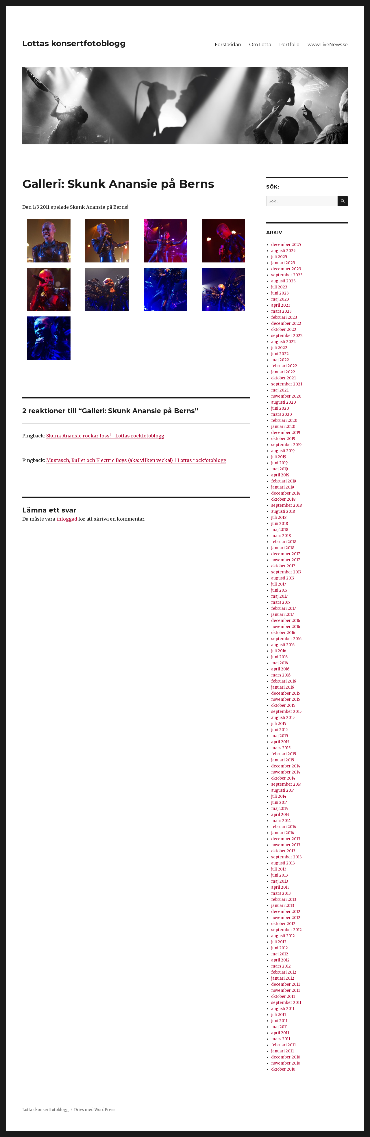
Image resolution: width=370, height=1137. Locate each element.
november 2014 (285, 772)
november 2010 (285, 1063)
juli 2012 (278, 942)
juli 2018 (278, 517)
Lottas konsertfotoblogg (74, 43)
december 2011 (285, 984)
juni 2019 (279, 463)
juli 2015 (278, 723)
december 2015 (285, 693)
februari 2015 (283, 754)
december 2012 (285, 911)
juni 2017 (279, 590)
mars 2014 (281, 820)
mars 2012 (281, 966)
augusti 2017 (282, 578)
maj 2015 (279, 735)
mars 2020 (281, 414)
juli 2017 (278, 584)
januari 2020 (283, 426)
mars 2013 (281, 893)
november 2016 (285, 626)
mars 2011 (280, 1039)
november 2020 (286, 396)
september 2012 (286, 929)
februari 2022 (284, 366)
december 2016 (285, 620)
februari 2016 (283, 681)
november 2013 (285, 845)
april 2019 (280, 475)
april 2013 (280, 887)
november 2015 (285, 699)
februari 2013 (283, 899)
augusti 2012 (283, 935)
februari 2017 (283, 608)
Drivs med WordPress (94, 1109)
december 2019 (285, 432)
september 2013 (286, 857)
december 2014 (285, 766)
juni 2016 (279, 657)
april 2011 (280, 1032)
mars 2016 (281, 675)
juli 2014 (278, 796)
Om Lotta (260, 44)
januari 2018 (282, 547)
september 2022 (287, 335)
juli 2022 (279, 347)
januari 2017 (282, 614)
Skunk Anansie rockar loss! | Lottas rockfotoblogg (105, 436)
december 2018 (285, 493)
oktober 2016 (283, 632)
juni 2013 (279, 875)
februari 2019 (283, 481)
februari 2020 (284, 420)
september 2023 (287, 275)
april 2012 (280, 960)
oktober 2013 (283, 851)
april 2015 (280, 741)
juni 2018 (279, 523)
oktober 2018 (283, 499)
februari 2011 (283, 1045)
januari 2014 (282, 832)
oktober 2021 (283, 378)
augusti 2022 (283, 341)
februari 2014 (283, 826)
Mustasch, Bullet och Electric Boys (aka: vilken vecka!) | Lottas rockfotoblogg (136, 460)
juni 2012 (279, 948)
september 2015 (286, 711)
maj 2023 (280, 299)
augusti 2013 (283, 863)
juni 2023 (280, 293)
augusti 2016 (283, 644)
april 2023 (281, 305)
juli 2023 (279, 287)
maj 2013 (279, 881)
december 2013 (285, 838)
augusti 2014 (283, 790)
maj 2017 (279, 596)
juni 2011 (279, 1020)
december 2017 (285, 553)
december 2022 (286, 323)
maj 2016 (279, 663)
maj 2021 (279, 390)
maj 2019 (279, 469)
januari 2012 (282, 978)
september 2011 (286, 1002)
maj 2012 (279, 954)
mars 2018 (281, 535)
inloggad (66, 519)
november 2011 (285, 990)
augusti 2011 (282, 1008)
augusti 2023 (283, 281)
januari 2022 (283, 372)
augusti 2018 (283, 511)
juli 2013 (278, 869)
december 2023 (286, 268)
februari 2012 (283, 972)
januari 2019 (282, 487)
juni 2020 (280, 408)
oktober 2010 (283, 1069)
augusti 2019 (283, 450)
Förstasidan (228, 44)
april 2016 (280, 669)
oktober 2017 (283, 566)
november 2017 (285, 560)
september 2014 (286, 784)
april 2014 (280, 814)
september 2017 (286, 572)
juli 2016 (278, 650)
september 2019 (286, 444)
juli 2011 (278, 1014)
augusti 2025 (283, 250)
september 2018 (286, 505)
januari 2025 (283, 262)
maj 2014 (279, 808)
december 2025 (286, 244)
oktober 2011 (283, 996)
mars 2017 (280, 602)
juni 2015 (279, 729)
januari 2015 (282, 760)
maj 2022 (280, 359)
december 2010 (285, 1057)
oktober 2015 (283, 705)
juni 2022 (280, 353)
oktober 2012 (283, 923)
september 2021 (286, 384)
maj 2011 (279, 1026)
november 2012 (285, 917)
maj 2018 (279, 529)
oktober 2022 (283, 329)
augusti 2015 (283, 717)
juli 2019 (278, 456)
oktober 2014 (283, 778)
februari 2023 (284, 317)
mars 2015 (281, 747)
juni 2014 (279, 802)
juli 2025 (279, 256)
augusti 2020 (283, 402)
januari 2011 (282, 1051)
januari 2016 (282, 687)
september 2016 (286, 638)
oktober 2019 (283, 438)
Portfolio (289, 44)
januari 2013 (282, 905)
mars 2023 (281, 311)
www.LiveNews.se (328, 44)
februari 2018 (283, 541)
